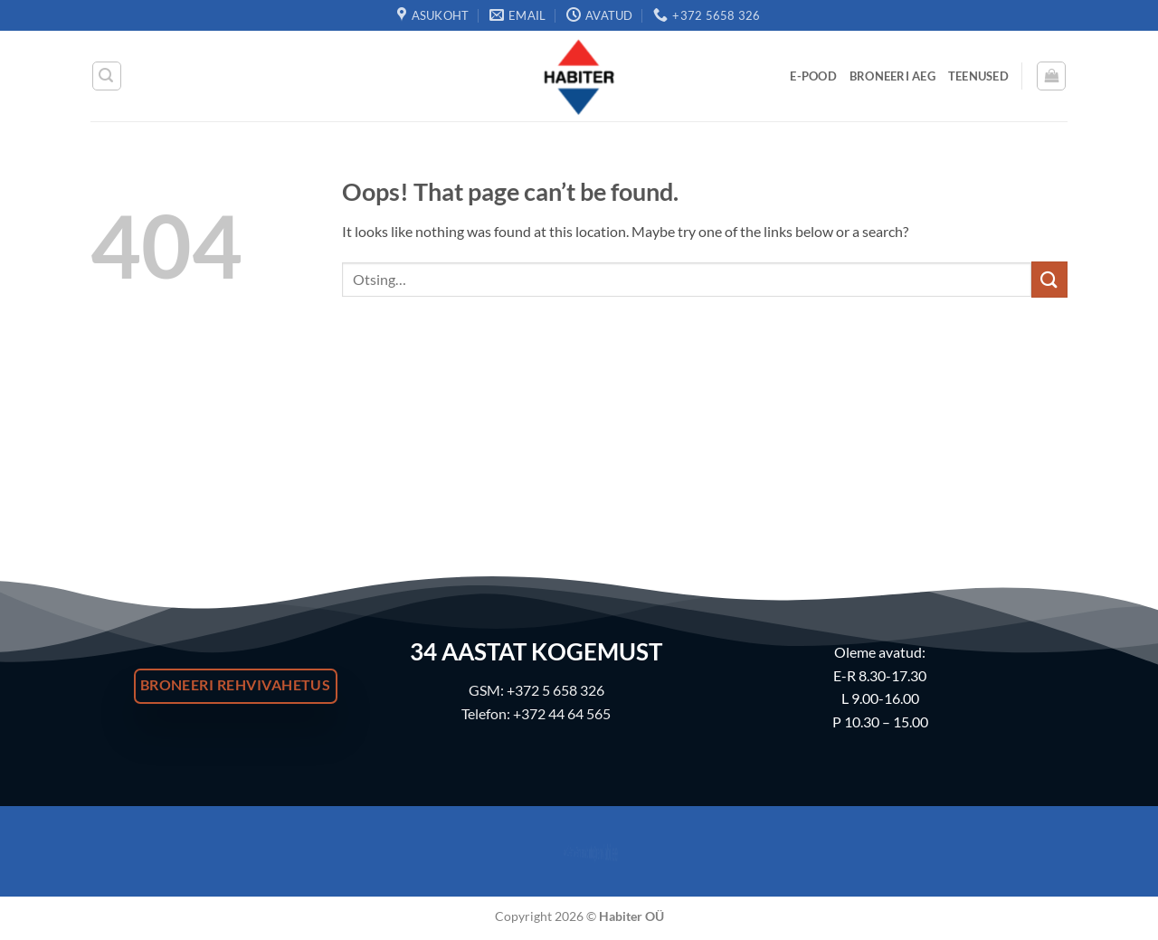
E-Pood (813, 76)
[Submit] (1049, 279)
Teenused (978, 76)
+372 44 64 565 (562, 713)
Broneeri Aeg (892, 76)
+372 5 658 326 (555, 689)
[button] (106, 76)
